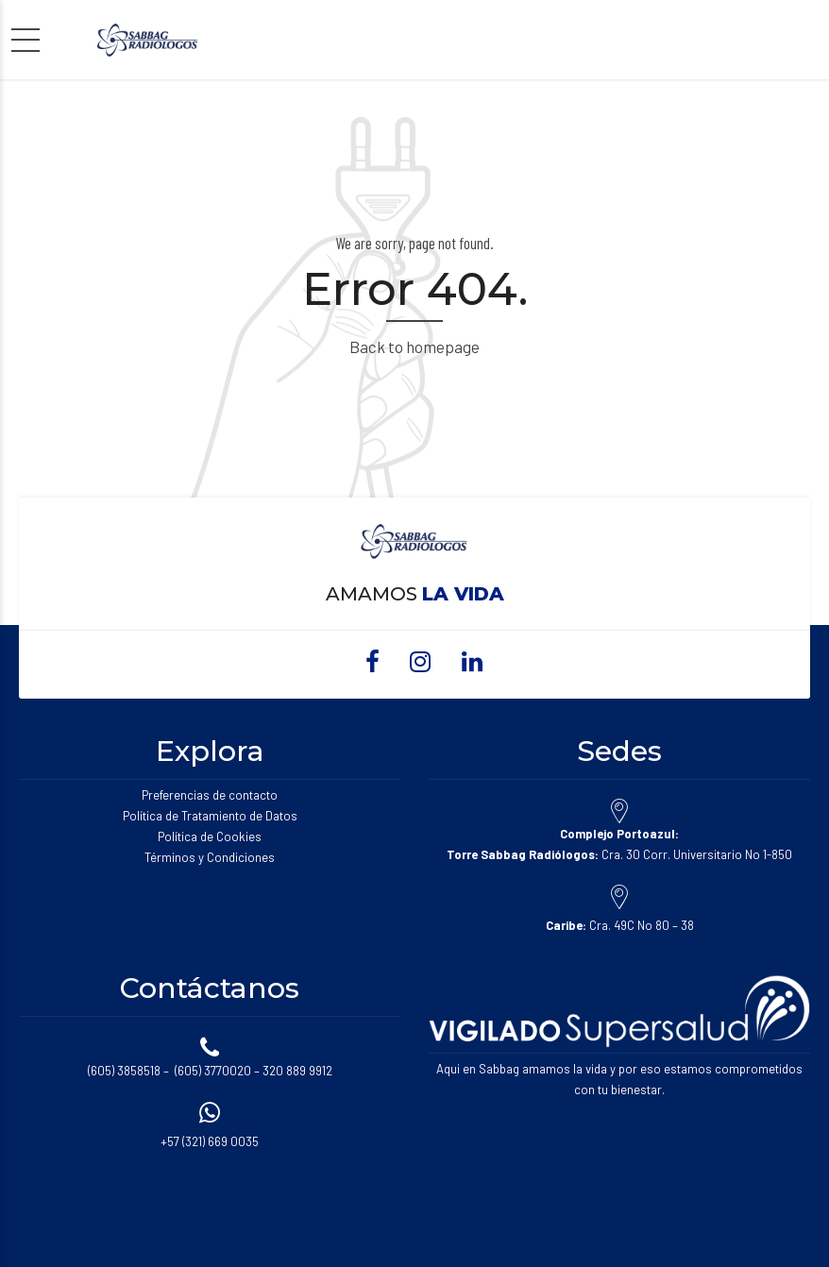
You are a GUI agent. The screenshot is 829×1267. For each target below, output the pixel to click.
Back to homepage (414, 346)
